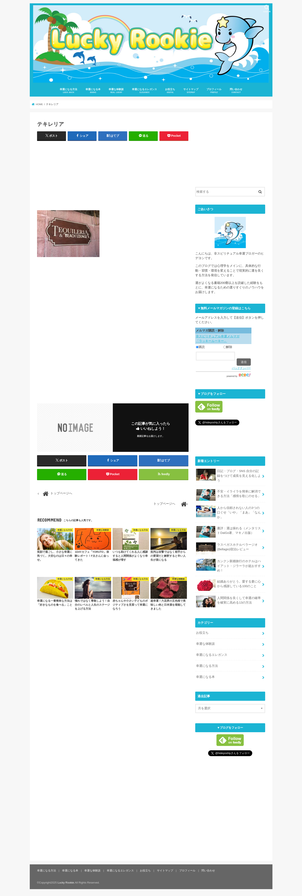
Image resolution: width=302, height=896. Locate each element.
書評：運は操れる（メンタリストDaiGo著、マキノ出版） (228, 531)
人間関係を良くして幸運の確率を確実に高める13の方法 (228, 601)
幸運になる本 (93, 91)
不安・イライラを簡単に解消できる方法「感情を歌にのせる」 (228, 495)
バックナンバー (241, 368)
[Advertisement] (113, 174)
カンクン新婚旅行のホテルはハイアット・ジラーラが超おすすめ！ (228, 565)
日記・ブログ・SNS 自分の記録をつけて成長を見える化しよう (228, 475)
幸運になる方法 (68, 91)
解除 (227, 347)
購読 (200, 347)
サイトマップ (190, 91)
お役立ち (170, 91)
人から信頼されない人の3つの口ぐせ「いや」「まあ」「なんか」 (228, 512)
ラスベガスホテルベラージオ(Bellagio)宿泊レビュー (227, 548)
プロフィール (213, 91)
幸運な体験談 (116, 91)
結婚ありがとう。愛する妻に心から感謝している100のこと (228, 585)
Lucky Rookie (66, 882)
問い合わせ (236, 91)
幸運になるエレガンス (144, 91)
